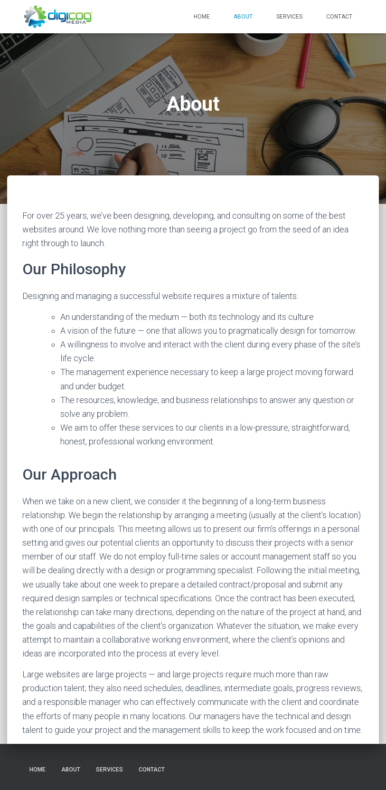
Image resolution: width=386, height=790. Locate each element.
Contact (339, 16)
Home (202, 16)
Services (289, 16)
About (243, 16)
